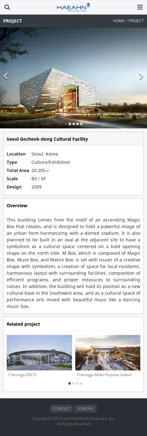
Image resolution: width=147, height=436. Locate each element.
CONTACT (61, 408)
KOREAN (85, 408)
